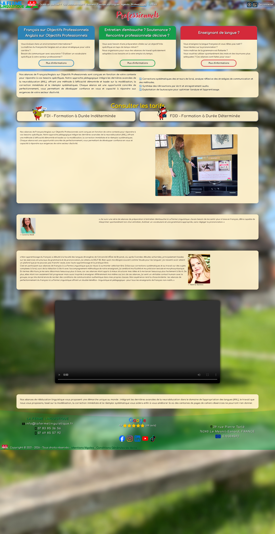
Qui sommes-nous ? (73, 4)
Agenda (125, 4)
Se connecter (266, 4)
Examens (91, 4)
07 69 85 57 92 (47, 433)
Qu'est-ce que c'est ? (50, 4)
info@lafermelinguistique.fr (47, 423)
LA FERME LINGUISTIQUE (48, 418)
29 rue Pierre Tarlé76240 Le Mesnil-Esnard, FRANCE (227, 429)
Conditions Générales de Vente (116, 447)
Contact (152, 4)
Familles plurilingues (108, 4)
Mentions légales (82, 447)
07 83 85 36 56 (47, 428)
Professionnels (138, 4)
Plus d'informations (56, 63)
